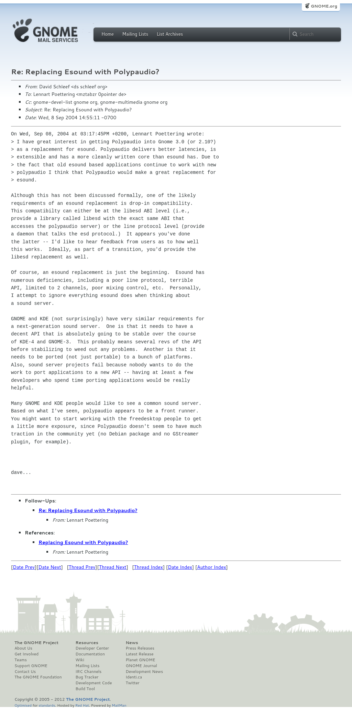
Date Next (49, 567)
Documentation (90, 654)
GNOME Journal (141, 665)
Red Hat (82, 705)
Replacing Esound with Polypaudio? (83, 542)
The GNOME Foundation (38, 677)
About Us (23, 648)
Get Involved (26, 654)
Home (107, 34)
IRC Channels (89, 671)
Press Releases (139, 648)
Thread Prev (82, 567)
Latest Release (139, 654)
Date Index (180, 567)
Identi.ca (133, 677)
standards (46, 705)
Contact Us (25, 671)
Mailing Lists (135, 34)
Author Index (211, 567)
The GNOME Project (36, 642)
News (131, 642)
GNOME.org (324, 6)
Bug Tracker (87, 677)
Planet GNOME (140, 660)
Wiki (80, 660)
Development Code (94, 683)
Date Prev (24, 567)
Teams (20, 660)
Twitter (132, 683)
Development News (144, 671)
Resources (87, 642)
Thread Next (112, 567)
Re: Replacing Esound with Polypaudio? (88, 510)
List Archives (170, 34)
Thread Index (148, 567)
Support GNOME (30, 665)
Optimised (23, 705)
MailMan (119, 705)
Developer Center (92, 648)
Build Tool (85, 689)
